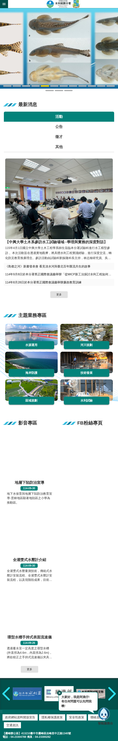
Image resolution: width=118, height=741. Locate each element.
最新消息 (27, 104)
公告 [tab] (59, 127)
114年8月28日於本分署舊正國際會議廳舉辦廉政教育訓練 (43, 282)
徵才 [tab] (59, 137)
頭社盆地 (64, 86)
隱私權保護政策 (52, 717)
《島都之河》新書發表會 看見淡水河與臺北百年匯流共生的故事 (48, 266)
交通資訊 (12, 725)
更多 (59, 294)
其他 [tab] (59, 147)
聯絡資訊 (97, 717)
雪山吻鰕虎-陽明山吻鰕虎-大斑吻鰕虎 (35, 86)
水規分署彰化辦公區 (49, 90)
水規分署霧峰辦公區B (101, 86)
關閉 (59, 693)
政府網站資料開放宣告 (20, 717)
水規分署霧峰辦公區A (92, 86)
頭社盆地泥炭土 (54, 86)
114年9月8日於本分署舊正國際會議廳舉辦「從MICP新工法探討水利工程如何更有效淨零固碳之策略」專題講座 (59, 274)
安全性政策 (76, 717)
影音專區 (27, 423)
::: (1, 711)
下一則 (112, 694)
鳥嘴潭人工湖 (7, 86)
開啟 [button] (4, 4)
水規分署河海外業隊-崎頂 (68, 90)
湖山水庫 (17, 86)
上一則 (6, 694)
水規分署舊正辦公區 (110, 86)
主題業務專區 (32, 315)
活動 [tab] (59, 116)
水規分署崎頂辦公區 (59, 90)
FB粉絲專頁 (89, 423)
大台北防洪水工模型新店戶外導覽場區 (82, 86)
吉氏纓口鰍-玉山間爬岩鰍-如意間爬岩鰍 (45, 86)
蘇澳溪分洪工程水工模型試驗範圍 (73, 86)
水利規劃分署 (63, 4)
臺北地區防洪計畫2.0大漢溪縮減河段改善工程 (26, 86)
